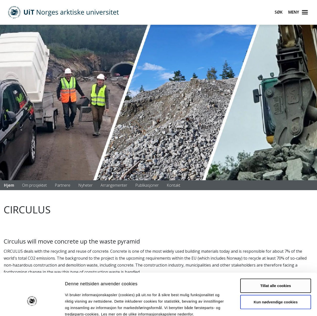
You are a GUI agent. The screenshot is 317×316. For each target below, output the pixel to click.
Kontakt (173, 185)
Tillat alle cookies (275, 257)
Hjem (9, 185)
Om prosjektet (34, 185)
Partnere (62, 185)
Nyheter (85, 185)
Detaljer (264, 306)
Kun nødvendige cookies (276, 274)
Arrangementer (114, 185)
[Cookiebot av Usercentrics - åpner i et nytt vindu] (32, 306)
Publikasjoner (147, 185)
